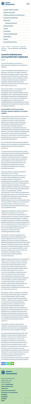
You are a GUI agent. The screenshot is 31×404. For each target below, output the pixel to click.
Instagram (4, 396)
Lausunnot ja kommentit (11, 23)
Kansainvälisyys (7, 36)
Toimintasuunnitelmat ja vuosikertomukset (14, 15)
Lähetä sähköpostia (7, 386)
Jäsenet (6, 28)
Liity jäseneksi (7, 31)
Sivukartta (4, 388)
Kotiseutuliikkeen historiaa (10, 42)
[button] (28, 3)
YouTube (3, 398)
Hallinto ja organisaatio (9, 12)
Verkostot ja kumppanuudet (10, 34)
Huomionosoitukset (8, 25)
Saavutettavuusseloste (8, 390)
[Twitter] (6, 363)
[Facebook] (2, 363)
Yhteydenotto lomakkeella (9, 392)
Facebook (4, 394)
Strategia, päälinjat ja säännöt (11, 9)
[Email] (12, 363)
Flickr (3, 400)
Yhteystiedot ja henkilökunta (11, 17)
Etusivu (3, 46)
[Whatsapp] (9, 363)
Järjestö (8, 46)
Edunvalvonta (7, 20)
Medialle (6, 39)
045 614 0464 (9, 384)
